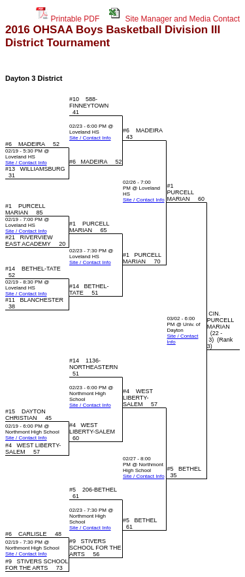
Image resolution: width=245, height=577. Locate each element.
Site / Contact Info (90, 138)
